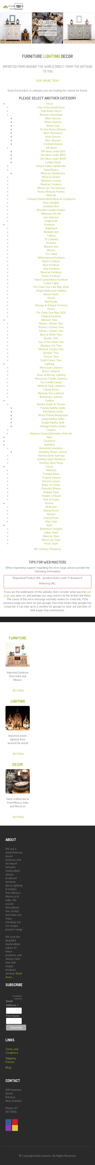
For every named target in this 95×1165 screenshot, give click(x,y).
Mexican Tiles (49, 319)
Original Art (51, 220)
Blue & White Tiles (51, 334)
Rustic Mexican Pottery (51, 191)
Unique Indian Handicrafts (51, 166)
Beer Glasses (53, 140)
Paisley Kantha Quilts (53, 407)
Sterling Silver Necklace (51, 459)
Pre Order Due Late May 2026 (51, 286)
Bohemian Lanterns (51, 396)
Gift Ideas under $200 (53, 158)
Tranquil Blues (51, 473)
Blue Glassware (53, 133)
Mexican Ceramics (51, 184)
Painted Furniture (51, 316)
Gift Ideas (51, 147)
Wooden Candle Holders (51, 209)
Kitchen (51, 514)
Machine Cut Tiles (51, 345)
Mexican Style (51, 536)
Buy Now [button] (18, 690)
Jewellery (49, 444)
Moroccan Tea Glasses (51, 187)
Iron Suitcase (51, 217)
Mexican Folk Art (51, 213)
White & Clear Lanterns (51, 385)
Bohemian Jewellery (51, 448)
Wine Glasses (53, 118)
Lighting (49, 363)
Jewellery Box (51, 206)
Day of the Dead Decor (51, 107)
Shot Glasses (53, 136)
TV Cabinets (51, 239)
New (49, 437)
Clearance (49, 440)
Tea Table (51, 253)
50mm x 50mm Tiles (51, 330)
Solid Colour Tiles (51, 360)
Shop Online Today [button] (47, 80)
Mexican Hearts (51, 176)
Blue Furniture (51, 264)
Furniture (49, 224)
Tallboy (51, 235)
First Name (12, 1015)
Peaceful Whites (51, 488)
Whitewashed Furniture (51, 257)
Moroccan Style (51, 539)
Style (49, 525)
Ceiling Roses (51, 389)
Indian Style (51, 532)
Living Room (51, 517)
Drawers (51, 242)
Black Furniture (51, 261)
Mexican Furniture (51, 272)
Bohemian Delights (51, 528)
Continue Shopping (49, 549)
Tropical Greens (51, 477)
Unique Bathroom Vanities (51, 290)
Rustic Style (51, 543)
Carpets (51, 429)
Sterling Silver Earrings (51, 455)
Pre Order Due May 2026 (51, 312)
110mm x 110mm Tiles (51, 323)
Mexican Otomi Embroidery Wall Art (51, 433)
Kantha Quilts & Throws (51, 404)
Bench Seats (51, 294)
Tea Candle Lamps (51, 382)
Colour (49, 466)
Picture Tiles (51, 356)
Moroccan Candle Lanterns (51, 378)
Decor (49, 103)
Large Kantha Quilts (53, 418)
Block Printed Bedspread (53, 415)
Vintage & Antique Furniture (51, 305)
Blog (8, 1067)
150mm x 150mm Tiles (51, 327)
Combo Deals (53, 162)
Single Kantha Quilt (53, 422)
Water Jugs (53, 125)
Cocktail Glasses (53, 144)
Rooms (49, 503)
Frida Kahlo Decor (51, 111)
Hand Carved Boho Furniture (51, 279)
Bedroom (51, 506)
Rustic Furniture (51, 275)
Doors (51, 308)
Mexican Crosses (51, 180)
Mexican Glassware (51, 114)
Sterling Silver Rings (51, 462)
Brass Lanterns (51, 371)
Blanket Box (51, 246)
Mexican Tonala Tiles (51, 349)
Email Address (12, 1003)
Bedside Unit (51, 231)
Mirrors (51, 250)
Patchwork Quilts (53, 411)
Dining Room (51, 510)
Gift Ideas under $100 (53, 155)
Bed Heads (51, 301)
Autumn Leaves (51, 481)
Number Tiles (51, 352)
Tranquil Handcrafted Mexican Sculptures (51, 198)
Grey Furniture (51, 268)
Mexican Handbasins (53, 173)
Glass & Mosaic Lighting (51, 374)
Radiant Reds (51, 492)
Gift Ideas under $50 (53, 151)
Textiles (49, 400)
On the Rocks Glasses (53, 129)
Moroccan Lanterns (51, 367)
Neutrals (51, 470)
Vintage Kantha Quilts (53, 426)
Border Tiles (51, 338)
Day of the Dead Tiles (51, 341)
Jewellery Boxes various (53, 451)
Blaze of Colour (51, 484)
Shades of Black (51, 495)
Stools (51, 297)
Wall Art (51, 195)
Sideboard (51, 228)
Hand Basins (51, 169)
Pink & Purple (51, 499)
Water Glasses (53, 122)
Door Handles (51, 202)
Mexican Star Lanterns (51, 393)
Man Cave (51, 521)
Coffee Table (51, 283)
